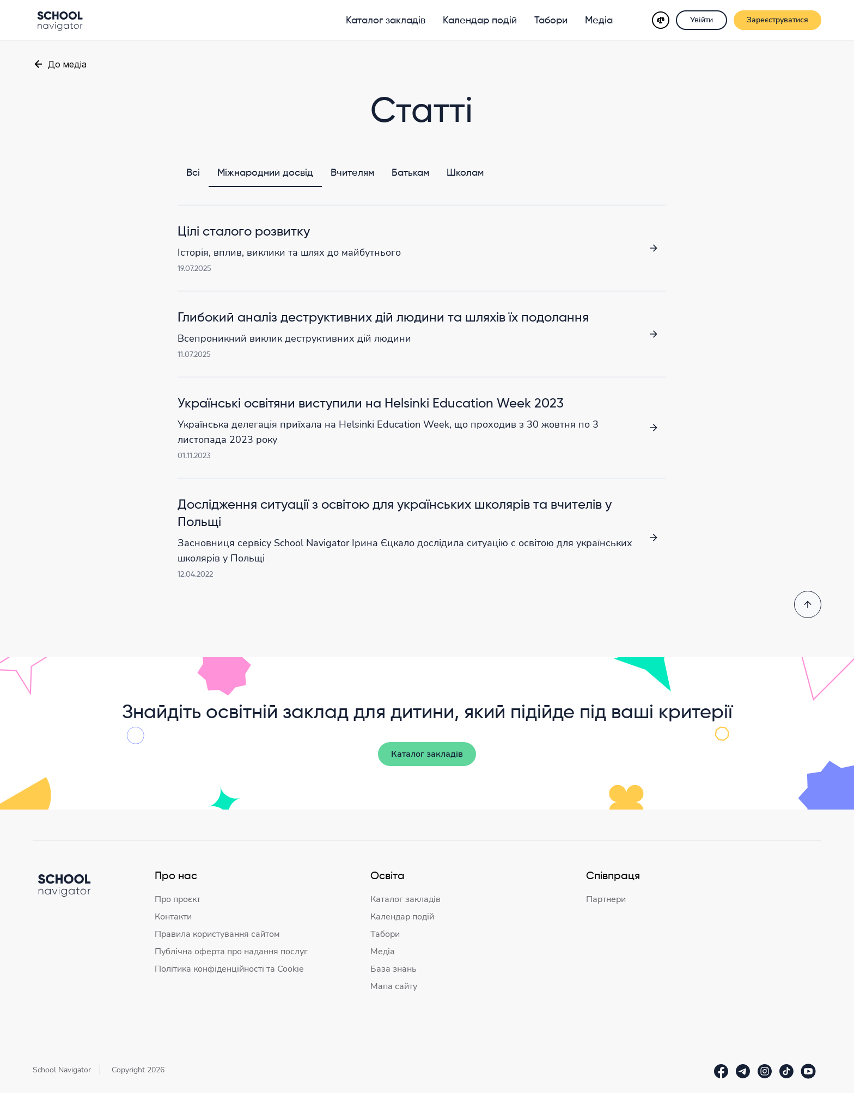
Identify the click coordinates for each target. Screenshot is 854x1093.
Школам (465, 173)
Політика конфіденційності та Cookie (229, 969)
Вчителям (352, 173)
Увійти (701, 20)
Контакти (173, 917)
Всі (193, 173)
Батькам (410, 173)
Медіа (599, 21)
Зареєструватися (777, 20)
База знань (393, 969)
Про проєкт (177, 899)
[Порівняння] (660, 20)
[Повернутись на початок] (807, 604)
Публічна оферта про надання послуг (231, 952)
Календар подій (480, 21)
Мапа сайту (393, 986)
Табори (551, 21)
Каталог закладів (385, 21)
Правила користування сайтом (217, 934)
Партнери (606, 899)
